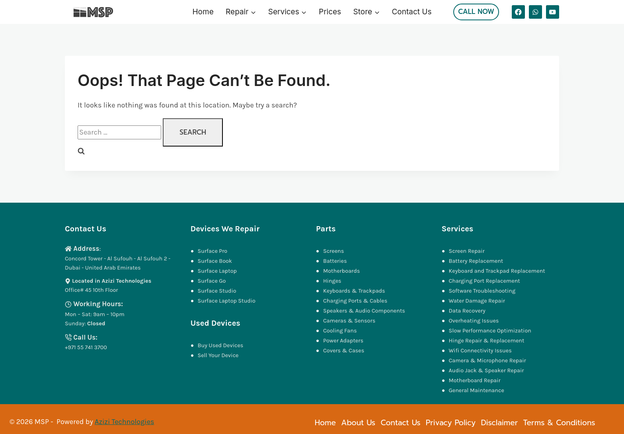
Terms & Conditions (559, 422)
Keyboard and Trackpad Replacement (497, 271)
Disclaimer (499, 422)
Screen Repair (467, 251)
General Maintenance (476, 390)
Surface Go (212, 281)
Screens (333, 251)
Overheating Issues (474, 320)
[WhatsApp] (535, 11)
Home (203, 11)
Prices (330, 11)
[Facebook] (518, 11)
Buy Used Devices (221, 345)
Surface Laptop (217, 271)
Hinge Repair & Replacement (487, 340)
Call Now (476, 11)
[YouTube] (552, 11)
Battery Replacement (476, 261)
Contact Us (411, 11)
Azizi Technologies (124, 421)
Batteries (335, 261)
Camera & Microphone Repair (488, 360)
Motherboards (341, 271)
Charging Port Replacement (484, 281)
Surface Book (215, 261)
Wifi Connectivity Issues (480, 350)
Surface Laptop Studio (226, 300)
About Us (358, 422)
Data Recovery (467, 310)
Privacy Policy (451, 422)
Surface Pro (213, 251)
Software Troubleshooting (482, 290)
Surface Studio (217, 290)
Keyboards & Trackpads (354, 290)
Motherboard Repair (475, 380)
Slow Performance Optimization (490, 330)
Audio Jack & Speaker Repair (487, 370)
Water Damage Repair (477, 300)
